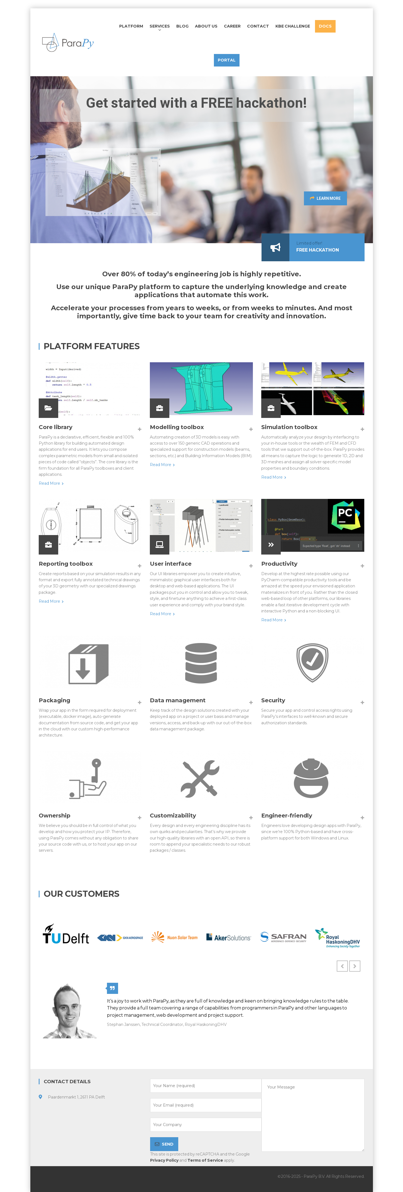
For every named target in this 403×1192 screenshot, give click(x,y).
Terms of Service (205, 1160)
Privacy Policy (164, 1160)
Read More (51, 483)
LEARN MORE (334, 198)
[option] (66, 937)
